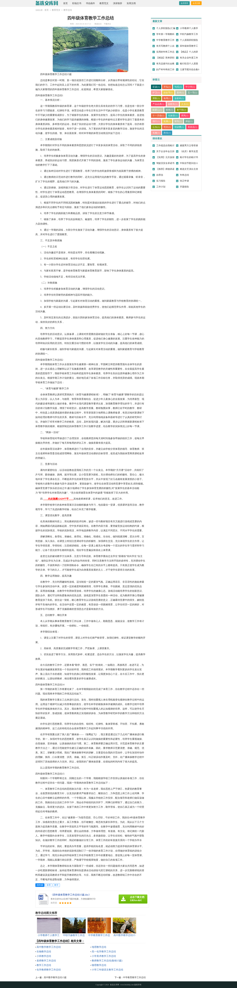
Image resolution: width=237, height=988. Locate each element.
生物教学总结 (44, 951)
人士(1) (184, 104)
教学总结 (67, 10)
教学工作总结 (44, 965)
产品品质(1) (158, 104)
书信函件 (90, 3)
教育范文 (104, 3)
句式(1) (178, 87)
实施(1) (156, 133)
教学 (56, 885)
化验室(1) (173, 115)
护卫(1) (156, 92)
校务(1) (169, 110)
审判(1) (178, 121)
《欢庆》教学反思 (189, 151)
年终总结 (184, 175)
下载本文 (107, 24)
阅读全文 (98, 24)
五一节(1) (192, 92)
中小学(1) (190, 87)
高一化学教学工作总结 (104, 951)
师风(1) (184, 115)
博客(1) (156, 98)
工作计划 (160, 187)
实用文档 (131, 3)
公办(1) (156, 127)
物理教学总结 (99, 965)
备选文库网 (114, 985)
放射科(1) (179, 98)
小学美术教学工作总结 (104, 956)
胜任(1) (167, 133)
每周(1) (167, 98)
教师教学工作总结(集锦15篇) (107, 960)
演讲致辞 (117, 3)
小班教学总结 (44, 956)
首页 (65, 3)
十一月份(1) (158, 115)
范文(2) (167, 127)
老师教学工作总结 (46, 960)
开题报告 (184, 187)
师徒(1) (189, 121)
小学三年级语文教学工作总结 (107, 969)
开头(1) (167, 87)
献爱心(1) (157, 110)
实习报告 (160, 181)
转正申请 (184, 181)
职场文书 (76, 3)
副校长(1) (173, 104)
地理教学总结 (99, 947)
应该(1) (156, 87)
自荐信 (159, 175)
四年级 (40, 885)
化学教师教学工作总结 (49, 969)
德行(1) (156, 121)
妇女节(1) (168, 92)
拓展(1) (167, 121)
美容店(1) (192, 127)
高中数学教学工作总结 (49, 947)
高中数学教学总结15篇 (55, 977)
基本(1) (180, 92)
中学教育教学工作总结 (134, 977)
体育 (49, 885)
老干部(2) (181, 110)
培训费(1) (179, 127)
